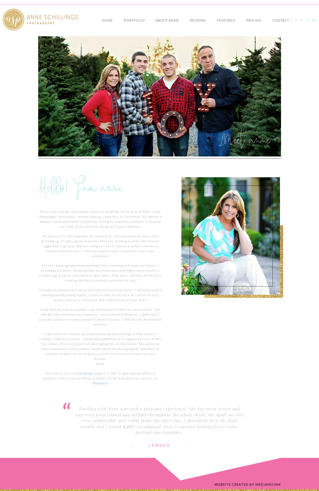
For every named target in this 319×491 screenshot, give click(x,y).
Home (107, 20)
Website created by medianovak (248, 484)
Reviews (198, 20)
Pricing (253, 20)
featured (226, 20)
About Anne (167, 20)
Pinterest (100, 383)
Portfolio (134, 20)
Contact (280, 20)
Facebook (85, 373)
